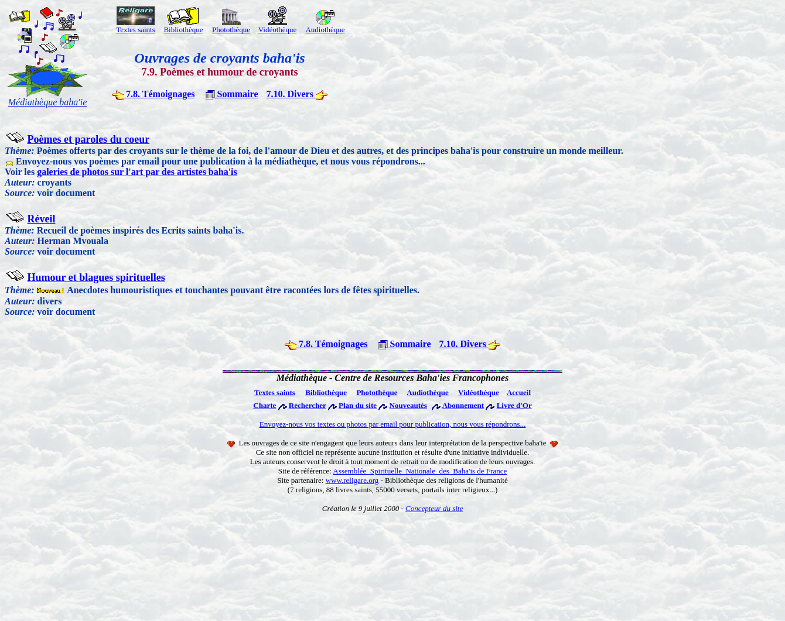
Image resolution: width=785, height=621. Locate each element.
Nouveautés (408, 405)
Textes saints (135, 26)
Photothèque (231, 26)
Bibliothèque (326, 392)
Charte (264, 405)
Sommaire (232, 94)
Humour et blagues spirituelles (96, 277)
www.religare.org (352, 480)
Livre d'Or (514, 405)
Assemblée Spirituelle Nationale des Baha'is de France (420, 470)
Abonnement (463, 405)
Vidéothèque (277, 26)
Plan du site (358, 405)
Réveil (42, 219)
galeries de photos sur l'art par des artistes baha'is (137, 172)
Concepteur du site (434, 508)
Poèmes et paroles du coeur (89, 139)
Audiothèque (324, 26)
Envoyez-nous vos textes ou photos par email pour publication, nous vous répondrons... (393, 424)
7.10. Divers (296, 94)
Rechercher (307, 405)
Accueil (519, 392)
